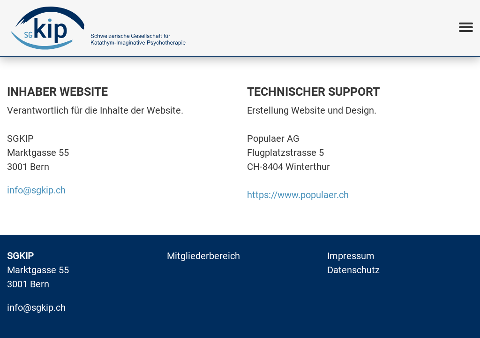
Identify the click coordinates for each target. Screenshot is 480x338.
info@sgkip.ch (36, 190)
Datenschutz (353, 270)
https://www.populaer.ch (298, 194)
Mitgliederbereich (203, 255)
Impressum (351, 255)
